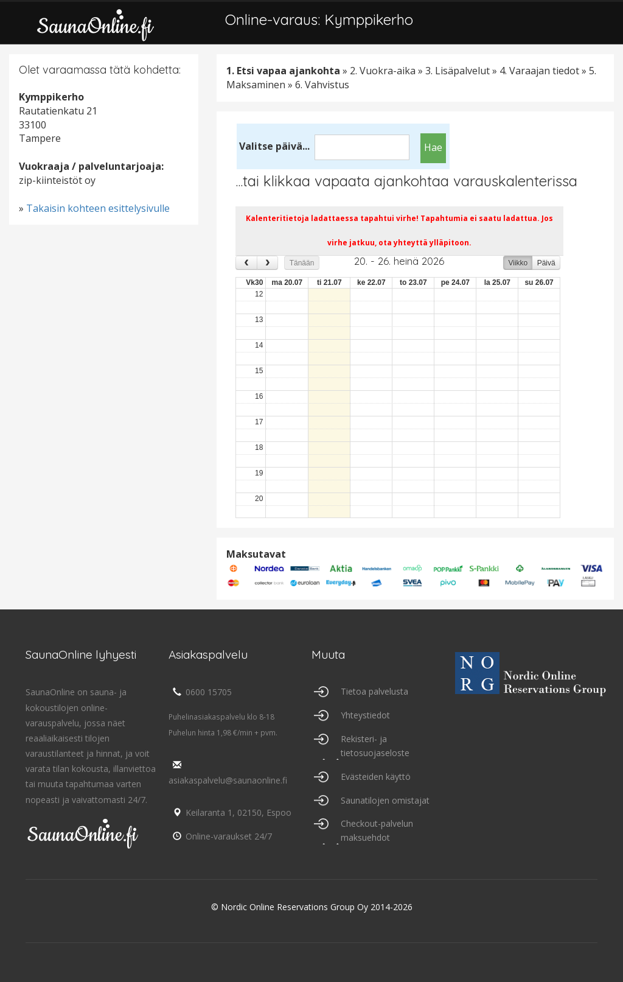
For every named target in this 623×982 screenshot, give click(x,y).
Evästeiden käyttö (376, 776)
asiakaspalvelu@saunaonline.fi (228, 773)
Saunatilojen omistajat (385, 800)
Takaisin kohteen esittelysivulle (98, 208)
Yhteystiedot (365, 715)
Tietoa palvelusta (374, 691)
